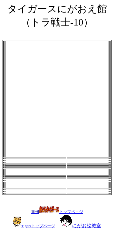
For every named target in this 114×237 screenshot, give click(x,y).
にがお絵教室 (86, 225)
